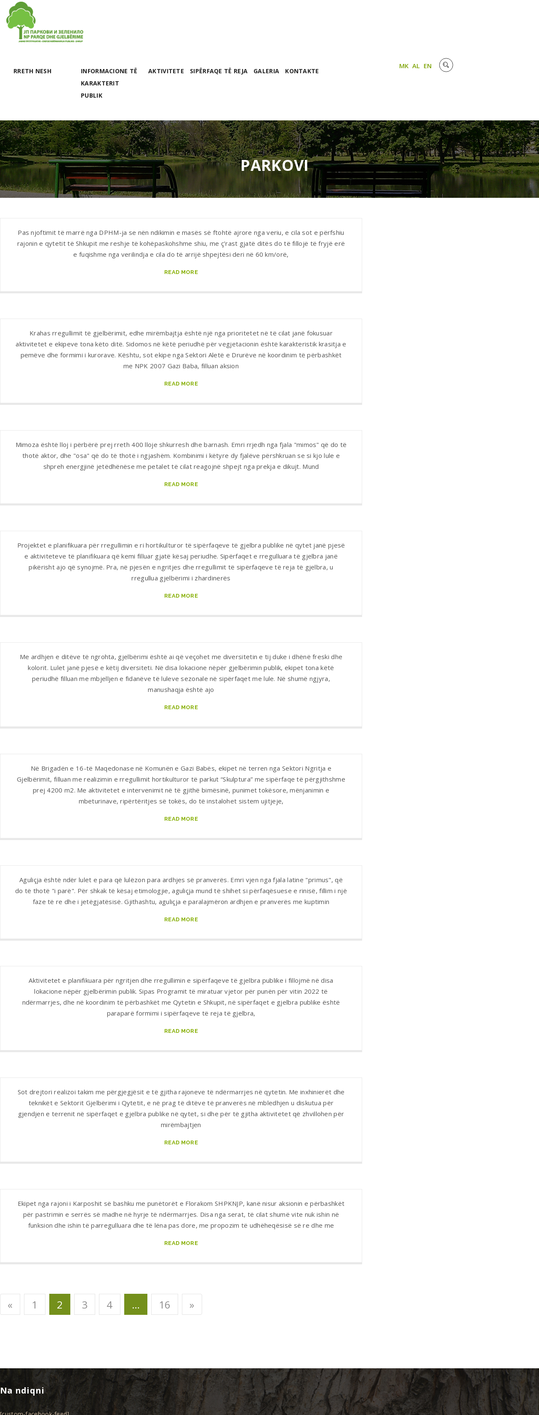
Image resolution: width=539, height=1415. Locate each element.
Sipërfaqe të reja (308, 28)
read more (181, 230)
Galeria (356, 28)
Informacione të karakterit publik (199, 40)
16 (165, 1262)
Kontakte (392, 28)
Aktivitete (256, 28)
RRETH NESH (122, 28)
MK (485, 26)
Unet (100, 1398)
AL (498, 26)
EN (509, 26)
